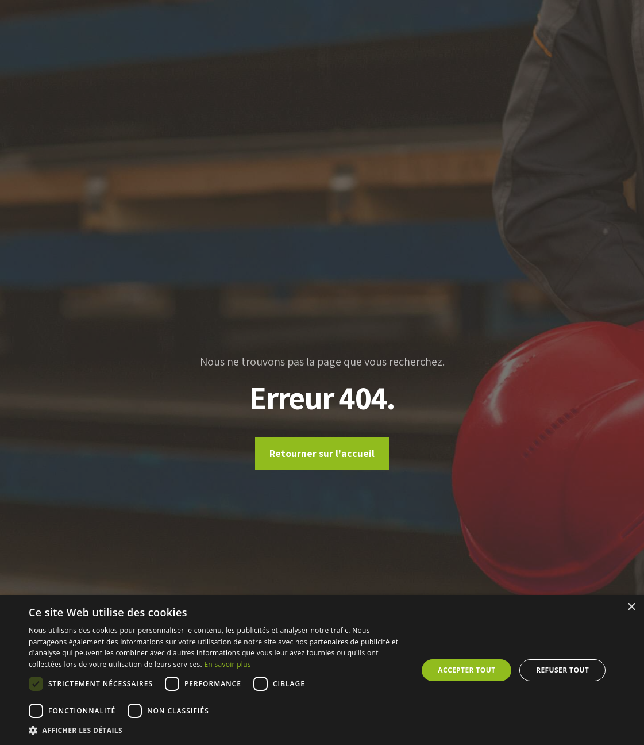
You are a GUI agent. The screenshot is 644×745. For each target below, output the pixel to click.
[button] (217, 730)
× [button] (631, 607)
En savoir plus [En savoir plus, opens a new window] (227, 664)
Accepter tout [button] (466, 670)
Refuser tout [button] (562, 670)
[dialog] (322, 670)
